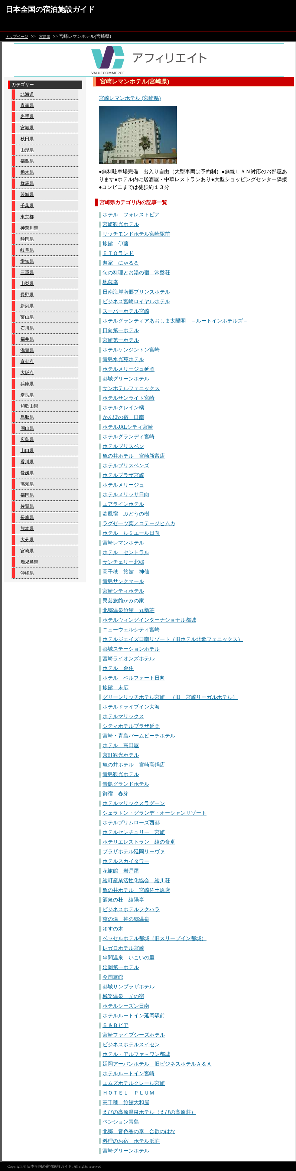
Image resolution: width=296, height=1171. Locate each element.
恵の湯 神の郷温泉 (126, 919)
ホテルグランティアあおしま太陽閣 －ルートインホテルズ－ (175, 321)
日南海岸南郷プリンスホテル (136, 292)
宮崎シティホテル (123, 591)
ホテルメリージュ (123, 485)
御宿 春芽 (116, 794)
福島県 (27, 161)
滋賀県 (27, 350)
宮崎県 (44, 37)
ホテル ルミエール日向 (131, 533)
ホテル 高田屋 (121, 745)
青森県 (27, 105)
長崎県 (27, 517)
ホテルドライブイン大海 (131, 707)
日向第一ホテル (121, 330)
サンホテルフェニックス (131, 388)
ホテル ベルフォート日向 (134, 678)
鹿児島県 (29, 562)
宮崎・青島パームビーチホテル (139, 736)
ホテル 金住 (118, 668)
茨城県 (27, 194)
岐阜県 (27, 250)
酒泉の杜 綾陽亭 (123, 900)
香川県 (27, 461)
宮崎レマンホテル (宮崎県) (130, 98)
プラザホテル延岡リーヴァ (134, 851)
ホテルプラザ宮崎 (123, 475)
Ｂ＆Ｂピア (116, 1025)
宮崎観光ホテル (121, 224)
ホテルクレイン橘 (123, 407)
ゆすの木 (113, 929)
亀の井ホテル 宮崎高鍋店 (134, 765)
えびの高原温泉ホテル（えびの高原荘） (149, 1112)
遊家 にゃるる (121, 263)
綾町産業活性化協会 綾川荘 (136, 880)
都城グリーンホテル (126, 379)
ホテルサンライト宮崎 (128, 398)
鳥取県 (27, 417)
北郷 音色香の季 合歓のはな (139, 1131)
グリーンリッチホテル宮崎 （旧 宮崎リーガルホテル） (170, 697)
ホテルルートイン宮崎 (128, 1073)
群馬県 (27, 183)
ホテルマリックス (123, 716)
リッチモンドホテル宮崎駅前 (136, 234)
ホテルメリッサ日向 (126, 494)
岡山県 (27, 428)
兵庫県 (27, 383)
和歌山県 (29, 406)
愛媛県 (27, 472)
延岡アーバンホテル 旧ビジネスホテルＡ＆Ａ (157, 1064)
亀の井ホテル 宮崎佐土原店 (136, 890)
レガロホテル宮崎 (123, 948)
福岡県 (27, 495)
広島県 (27, 439)
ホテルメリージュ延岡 (128, 369)
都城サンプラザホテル (128, 987)
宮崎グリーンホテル (126, 1151)
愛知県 (27, 261)
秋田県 (27, 138)
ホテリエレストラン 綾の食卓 (139, 842)
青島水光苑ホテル (123, 359)
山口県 (27, 450)
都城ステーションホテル (131, 649)
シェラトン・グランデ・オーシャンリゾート (154, 813)
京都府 (27, 361)
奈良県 (27, 395)
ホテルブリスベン (123, 446)
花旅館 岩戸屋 (121, 871)
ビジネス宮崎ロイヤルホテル (136, 301)
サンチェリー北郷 (123, 562)
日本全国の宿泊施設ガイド (50, 9)
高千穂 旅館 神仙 (126, 572)
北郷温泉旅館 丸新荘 (128, 610)
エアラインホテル (123, 504)
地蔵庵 (110, 282)
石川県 (27, 328)
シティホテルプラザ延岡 (131, 726)
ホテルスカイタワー (126, 861)
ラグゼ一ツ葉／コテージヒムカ (139, 523)
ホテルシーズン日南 (126, 1006)
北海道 (27, 94)
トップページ (17, 37)
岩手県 (27, 116)
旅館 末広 (116, 687)
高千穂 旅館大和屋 (126, 1102)
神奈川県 (29, 227)
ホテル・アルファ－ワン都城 (136, 1054)
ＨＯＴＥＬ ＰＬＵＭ (128, 1093)
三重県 (27, 272)
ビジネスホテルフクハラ (131, 909)
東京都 (27, 216)
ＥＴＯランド (118, 253)
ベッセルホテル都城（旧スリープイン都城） (154, 938)
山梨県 (27, 283)
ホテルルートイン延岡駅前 (134, 1015)
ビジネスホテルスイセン (131, 1044)
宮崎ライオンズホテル (128, 658)
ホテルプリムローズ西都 (131, 822)
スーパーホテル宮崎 (126, 311)
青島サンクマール (123, 581)
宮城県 (27, 127)
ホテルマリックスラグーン (134, 803)
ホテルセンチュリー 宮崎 (134, 832)
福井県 (27, 339)
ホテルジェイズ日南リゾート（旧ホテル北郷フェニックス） (173, 639)
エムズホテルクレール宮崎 (134, 1083)
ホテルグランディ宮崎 (128, 436)
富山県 (27, 317)
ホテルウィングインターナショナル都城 (149, 620)
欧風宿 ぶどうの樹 (126, 514)
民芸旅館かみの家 (123, 601)
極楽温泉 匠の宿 (123, 996)
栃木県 (27, 172)
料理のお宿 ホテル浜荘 (131, 1141)
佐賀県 (27, 506)
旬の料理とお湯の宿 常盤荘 (136, 272)
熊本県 (27, 528)
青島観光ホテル (121, 774)
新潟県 (27, 305)
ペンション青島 (121, 1122)
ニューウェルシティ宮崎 (131, 629)
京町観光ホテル (121, 755)
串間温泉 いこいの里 (128, 958)
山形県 (27, 150)
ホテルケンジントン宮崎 (131, 350)
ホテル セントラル (126, 552)
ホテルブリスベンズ (126, 465)
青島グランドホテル (126, 784)
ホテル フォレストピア (131, 214)
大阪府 (27, 372)
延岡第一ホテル (121, 967)
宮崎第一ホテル (121, 340)
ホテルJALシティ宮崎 (128, 427)
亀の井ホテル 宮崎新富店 (134, 456)
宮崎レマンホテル (123, 543)
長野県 (27, 294)
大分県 (27, 539)
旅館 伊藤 (116, 243)
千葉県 (27, 205)
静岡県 (27, 239)
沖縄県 (27, 573)
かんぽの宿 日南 (123, 417)
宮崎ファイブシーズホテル (134, 1035)
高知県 (27, 484)
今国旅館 (113, 977)
